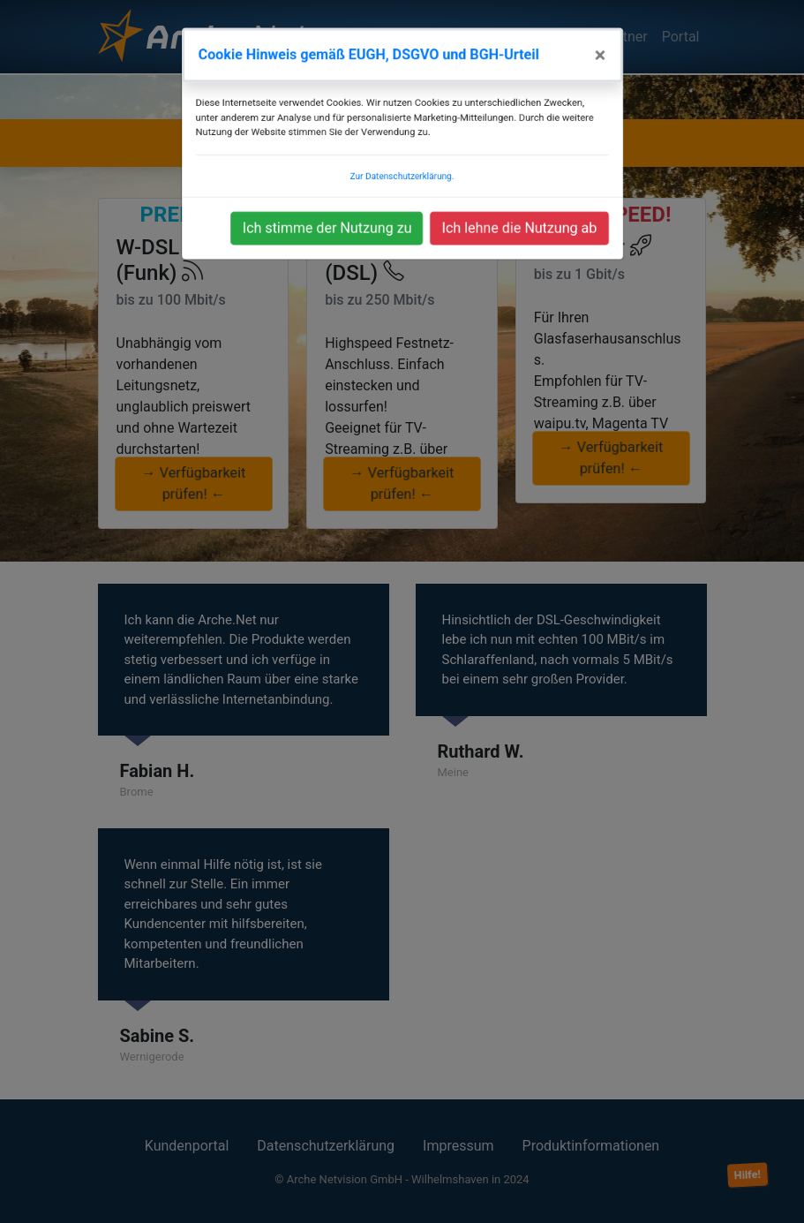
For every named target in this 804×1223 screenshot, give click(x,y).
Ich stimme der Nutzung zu (329, 215)
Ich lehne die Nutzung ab (515, 215)
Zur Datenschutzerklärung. (401, 162)
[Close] (594, 38)
